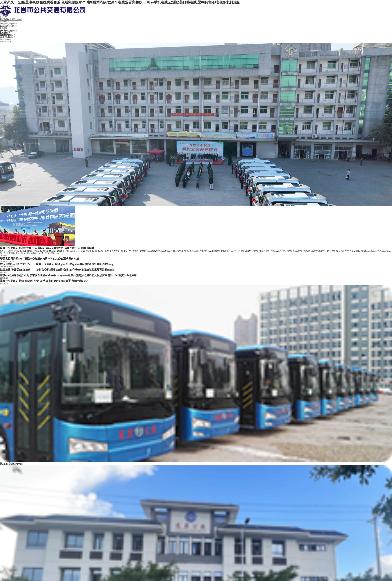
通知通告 (3, 30)
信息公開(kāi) (5, 33)
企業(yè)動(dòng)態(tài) (8, 31)
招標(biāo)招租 (5, 39)
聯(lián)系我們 (5, 42)
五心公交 (3, 14)
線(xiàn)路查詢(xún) (7, 37)
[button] (193, 203)
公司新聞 (3, 28)
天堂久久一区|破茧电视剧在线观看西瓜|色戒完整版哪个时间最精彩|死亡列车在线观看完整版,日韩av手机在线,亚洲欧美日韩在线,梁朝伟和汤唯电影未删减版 (120, 2)
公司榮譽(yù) (5, 21)
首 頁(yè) (3, 12)
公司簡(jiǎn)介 (5, 19)
